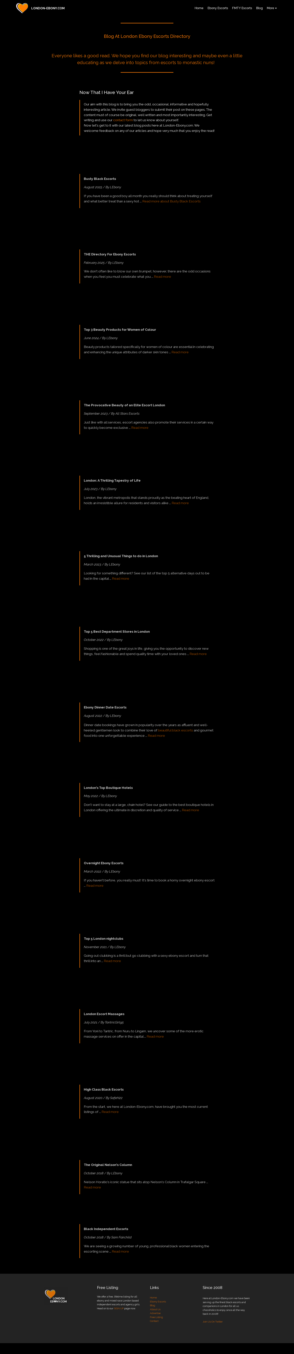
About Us (155, 1323)
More (270, 8)
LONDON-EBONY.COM (48, 8)
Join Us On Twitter (213, 1339)
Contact (154, 1334)
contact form (123, 121)
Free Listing (156, 1331)
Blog (259, 8)
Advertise (155, 1327)
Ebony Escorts (217, 8)
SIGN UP (119, 1316)
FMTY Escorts (242, 8)
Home (199, 8)
